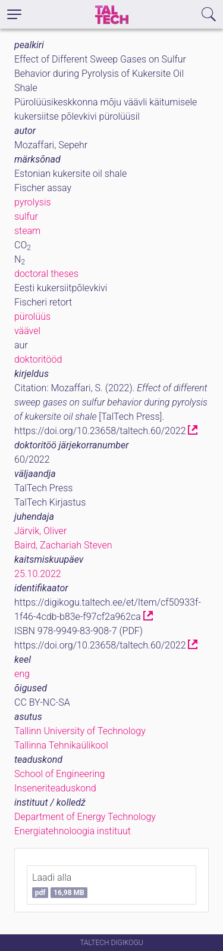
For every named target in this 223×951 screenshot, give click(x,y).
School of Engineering (59, 773)
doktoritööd (38, 359)
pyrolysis (32, 202)
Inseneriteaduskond (55, 788)
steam (27, 230)
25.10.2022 (37, 573)
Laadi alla (59, 885)
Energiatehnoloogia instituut (72, 831)
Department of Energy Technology (85, 816)
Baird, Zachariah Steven (63, 545)
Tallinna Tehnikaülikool (61, 745)
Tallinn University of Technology (80, 731)
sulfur (26, 216)
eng (22, 673)
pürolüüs (32, 316)
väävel (27, 330)
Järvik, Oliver (40, 531)
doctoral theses (46, 273)
